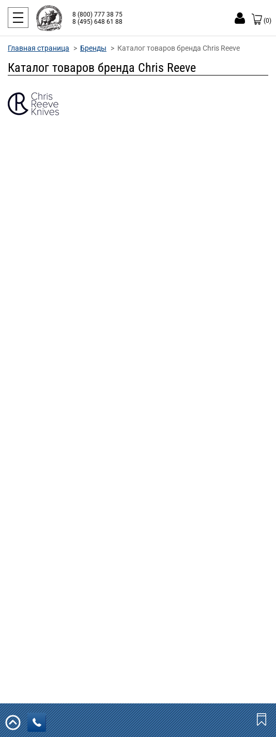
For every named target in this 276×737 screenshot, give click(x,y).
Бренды (93, 48)
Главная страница (38, 48)
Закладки (262, 719)
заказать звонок (39, 722)
